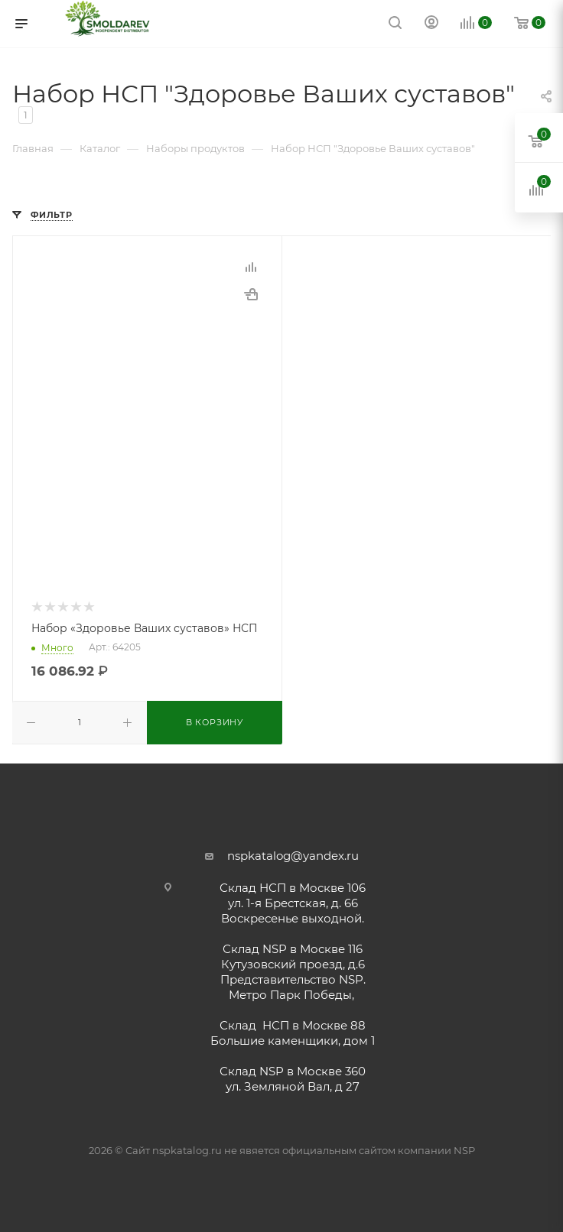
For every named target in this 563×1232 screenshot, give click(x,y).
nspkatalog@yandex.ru (293, 855)
